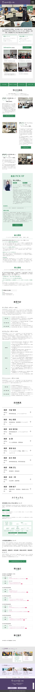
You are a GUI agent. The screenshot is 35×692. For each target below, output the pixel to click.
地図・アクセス (20, 677)
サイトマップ (8, 677)
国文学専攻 (26, 659)
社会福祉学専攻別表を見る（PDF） (17, 561)
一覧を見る (27, 47)
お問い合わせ (26, 677)
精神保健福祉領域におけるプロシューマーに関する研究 (17, 607)
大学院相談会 (14, 677)
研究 (30, 84)
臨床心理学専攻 (17, 658)
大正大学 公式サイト (22, 687)
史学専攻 (26, 658)
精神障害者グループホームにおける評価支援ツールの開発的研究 (18, 611)
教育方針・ (13, 84)
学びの (4, 84)
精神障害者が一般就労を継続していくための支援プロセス (17, 578)
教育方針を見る (25, 147)
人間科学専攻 (17, 659)
